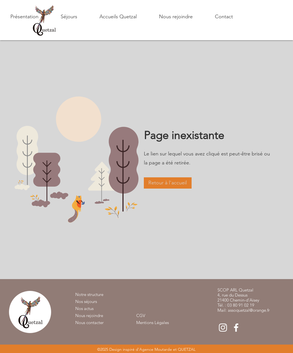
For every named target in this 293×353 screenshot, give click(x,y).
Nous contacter (89, 322)
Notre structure (89, 294)
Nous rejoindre (89, 315)
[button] (60, 16)
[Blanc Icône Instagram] (222, 327)
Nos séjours (86, 301)
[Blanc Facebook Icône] (236, 327)
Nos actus (84, 308)
